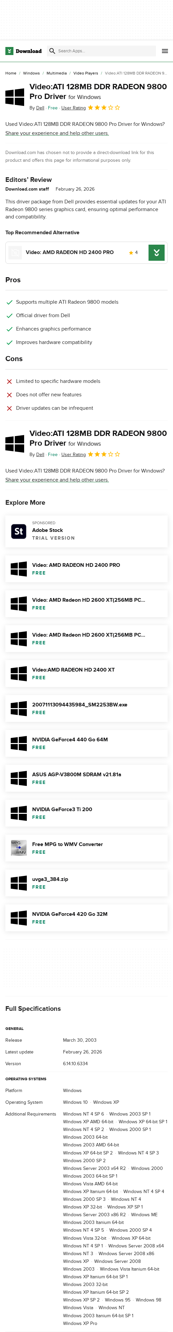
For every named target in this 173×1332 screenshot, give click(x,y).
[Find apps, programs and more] (101, 51)
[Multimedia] (57, 73)
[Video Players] (85, 73)
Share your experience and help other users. (57, 133)
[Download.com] (23, 51)
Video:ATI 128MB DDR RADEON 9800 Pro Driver (98, 91)
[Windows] (31, 73)
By (37, 108)
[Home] (10, 73)
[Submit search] (52, 51)
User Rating (91, 107)
